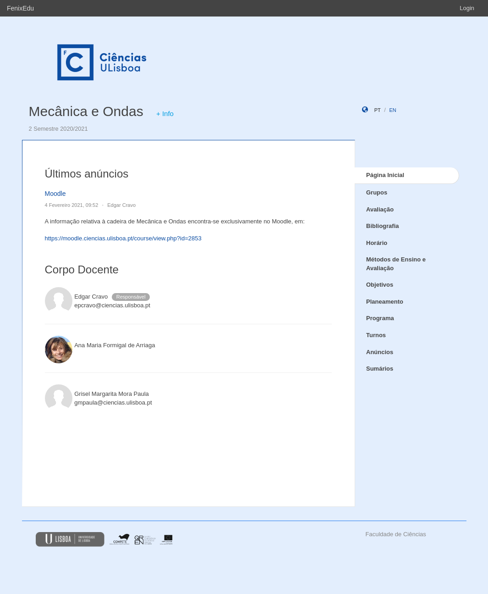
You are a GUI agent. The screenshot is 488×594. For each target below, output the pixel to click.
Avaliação (380, 209)
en (392, 110)
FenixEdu (20, 8)
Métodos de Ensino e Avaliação (396, 264)
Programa (380, 318)
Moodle (55, 193)
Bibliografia (382, 225)
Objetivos (379, 284)
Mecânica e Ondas (86, 111)
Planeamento (384, 301)
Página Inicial (385, 175)
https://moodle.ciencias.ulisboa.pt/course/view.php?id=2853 (123, 238)
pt (377, 110)
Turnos (376, 335)
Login (467, 8)
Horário (376, 242)
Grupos (376, 192)
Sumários (379, 368)
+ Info (165, 113)
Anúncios (379, 352)
